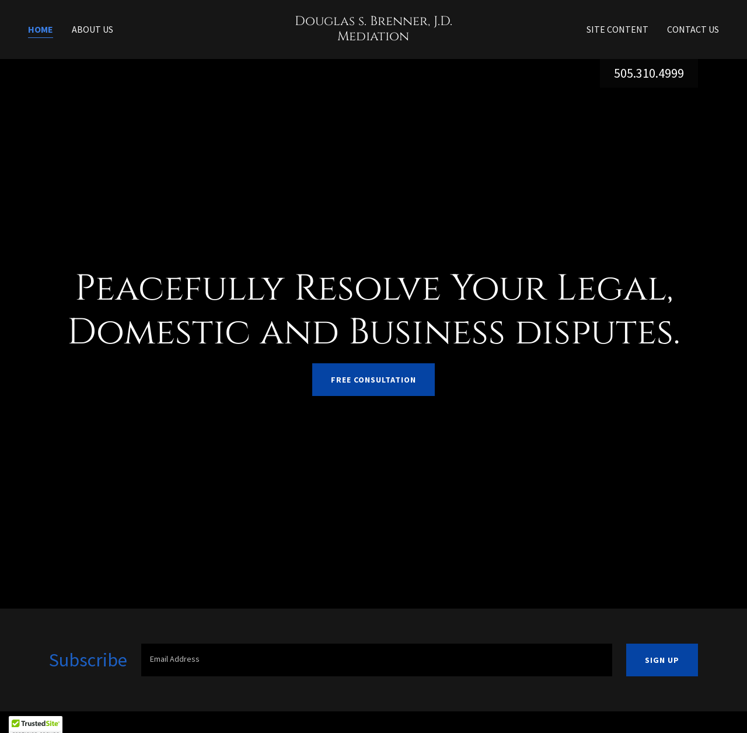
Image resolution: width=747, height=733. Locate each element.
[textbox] (376, 660)
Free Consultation (373, 379)
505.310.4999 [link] (649, 73)
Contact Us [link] (693, 29)
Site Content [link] (617, 29)
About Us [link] (92, 29)
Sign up (662, 660)
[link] (374, 37)
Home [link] (40, 29)
